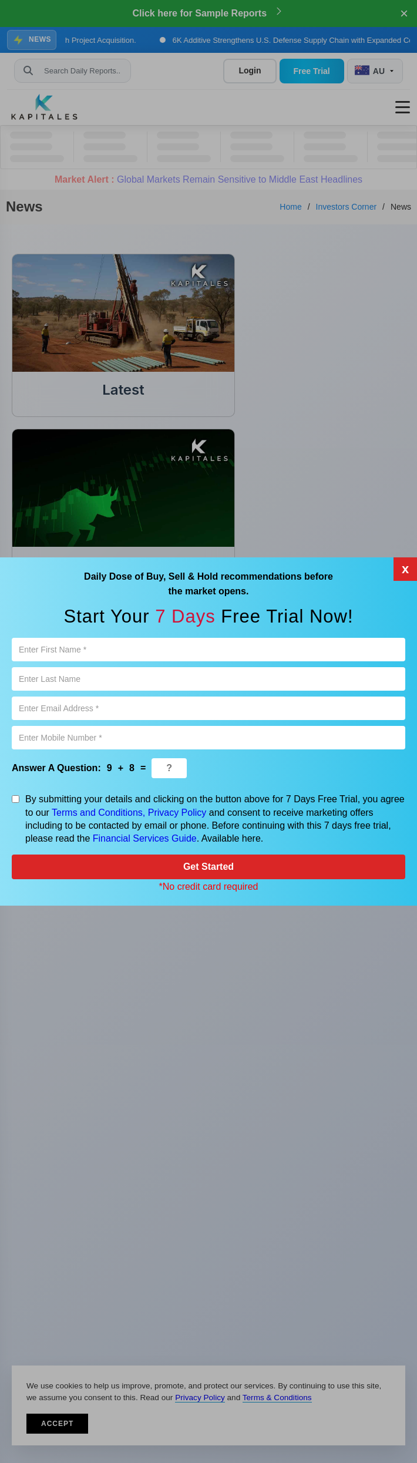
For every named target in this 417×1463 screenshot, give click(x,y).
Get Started (208, 867)
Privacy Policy (177, 813)
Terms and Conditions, (98, 813)
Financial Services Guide (145, 838)
